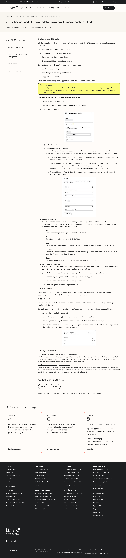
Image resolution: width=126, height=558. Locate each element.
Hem (7, 1)
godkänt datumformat (88, 260)
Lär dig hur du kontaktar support (89, 393)
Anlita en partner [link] (53, 449)
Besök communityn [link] (15, 449)
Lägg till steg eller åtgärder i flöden (49, 17)
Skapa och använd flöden (29, 17)
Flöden (17, 17)
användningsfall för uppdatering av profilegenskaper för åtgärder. (71, 81)
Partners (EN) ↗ (36, 1)
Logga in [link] (90, 449)
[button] (79, 127)
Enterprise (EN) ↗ (25, 1)
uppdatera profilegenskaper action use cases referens (57, 354)
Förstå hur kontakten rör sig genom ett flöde (54, 365)
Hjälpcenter (14, 1)
